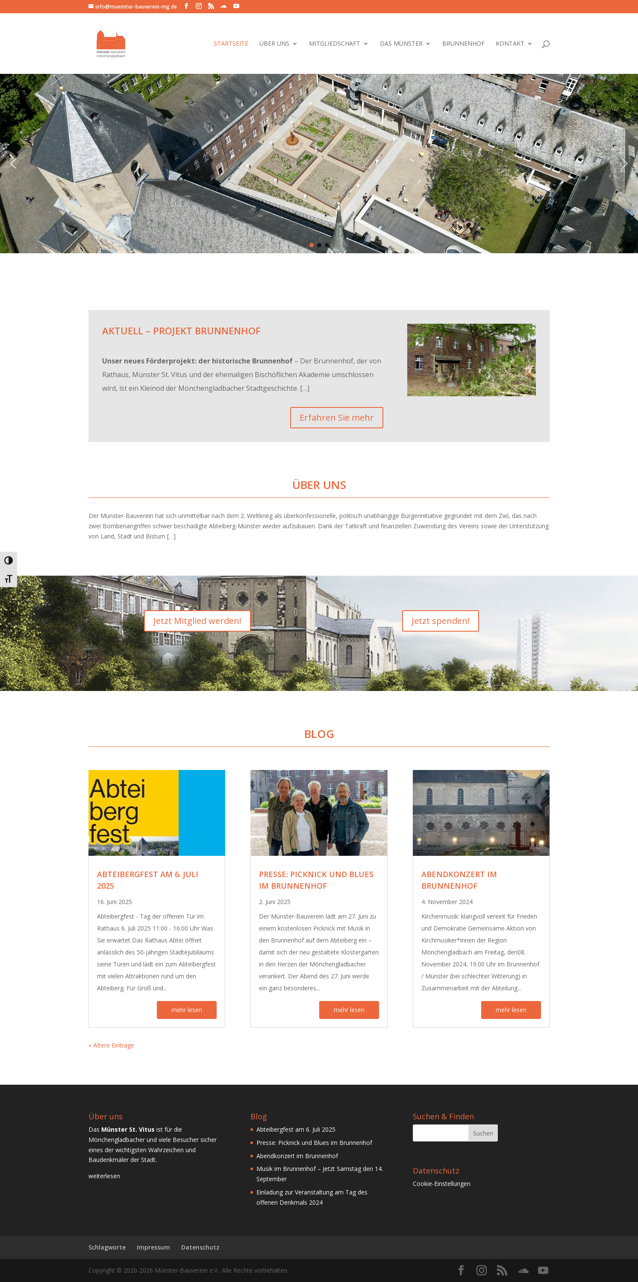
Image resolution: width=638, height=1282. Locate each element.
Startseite (231, 44)
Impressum (153, 1247)
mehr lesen (186, 1010)
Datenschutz (200, 1247)
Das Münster (401, 44)
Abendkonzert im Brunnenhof (297, 1156)
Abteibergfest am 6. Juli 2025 (295, 1129)
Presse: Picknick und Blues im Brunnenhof (314, 1143)
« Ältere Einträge (111, 1045)
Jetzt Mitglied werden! (197, 620)
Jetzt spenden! (441, 620)
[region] (319, 163)
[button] (13, 163)
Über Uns (274, 44)
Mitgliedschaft (334, 44)
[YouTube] (236, 6)
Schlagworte (107, 1247)
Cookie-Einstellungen (441, 1184)
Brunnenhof (463, 44)
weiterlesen (104, 1176)
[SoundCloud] (223, 6)
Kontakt (510, 44)
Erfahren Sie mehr (337, 417)
